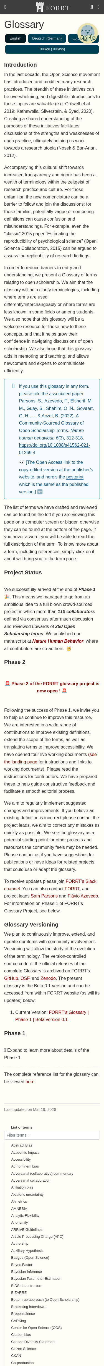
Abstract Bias (21, 1145)
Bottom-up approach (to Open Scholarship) (45, 1299)
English (15, 38)
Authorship (19, 1243)
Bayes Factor (21, 1265)
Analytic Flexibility (25, 1215)
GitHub (11, 978)
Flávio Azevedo (83, 895)
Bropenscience (23, 1314)
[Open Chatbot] (87, 33)
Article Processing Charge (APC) (37, 1236)
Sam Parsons (44, 895)
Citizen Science (23, 1349)
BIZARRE (19, 1293)
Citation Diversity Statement (33, 1342)
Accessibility (21, 1159)
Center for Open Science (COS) (36, 1328)
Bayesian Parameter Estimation (36, 1278)
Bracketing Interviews (28, 1307)
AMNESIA (19, 1209)
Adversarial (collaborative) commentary (42, 1173)
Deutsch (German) (47, 38)
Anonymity (19, 1222)
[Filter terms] (52, 1135)
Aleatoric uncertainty (27, 1194)
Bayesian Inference (26, 1272)
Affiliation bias (22, 1187)
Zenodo (48, 978)
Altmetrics (19, 1201)
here (30, 1081)
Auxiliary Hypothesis (27, 1251)
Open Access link (53, 462)
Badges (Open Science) (30, 1257)
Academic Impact (25, 1152)
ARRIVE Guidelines (26, 1230)
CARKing (18, 1321)
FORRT (72, 888)
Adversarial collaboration (30, 1180)
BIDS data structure (26, 1286)
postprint (74, 476)
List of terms (21, 1127)
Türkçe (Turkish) (52, 49)
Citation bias (21, 1335)
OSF (25, 978)
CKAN (16, 1356)
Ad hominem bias (25, 1166)
